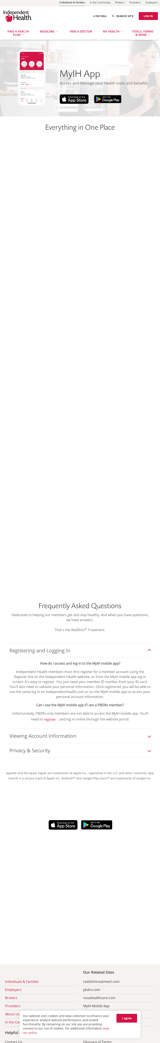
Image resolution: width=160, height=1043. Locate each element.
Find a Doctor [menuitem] (81, 31)
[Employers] (152, 3)
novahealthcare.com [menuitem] (99, 998)
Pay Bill (100, 16)
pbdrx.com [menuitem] (91, 989)
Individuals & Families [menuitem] (22, 981)
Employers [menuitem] (13, 989)
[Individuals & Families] (72, 3)
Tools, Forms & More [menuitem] (142, 33)
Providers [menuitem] (12, 1006)
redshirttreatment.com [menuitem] (101, 981)
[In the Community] (100, 3)
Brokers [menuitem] (11, 998)
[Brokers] (120, 3)
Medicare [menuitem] (47, 31)
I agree (127, 1018)
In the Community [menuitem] (19, 1022)
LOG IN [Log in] (148, 16)
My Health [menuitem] (111, 31)
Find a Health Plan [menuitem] (18, 33)
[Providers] (135, 3)
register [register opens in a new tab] (50, 719)
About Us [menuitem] (12, 1014)
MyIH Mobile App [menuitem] (96, 1006)
